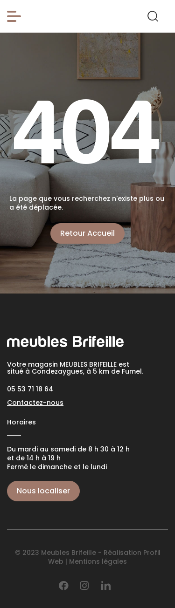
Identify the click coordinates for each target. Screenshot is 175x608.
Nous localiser (43, 490)
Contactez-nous (35, 402)
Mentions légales (98, 561)
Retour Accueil (87, 233)
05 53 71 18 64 (30, 389)
